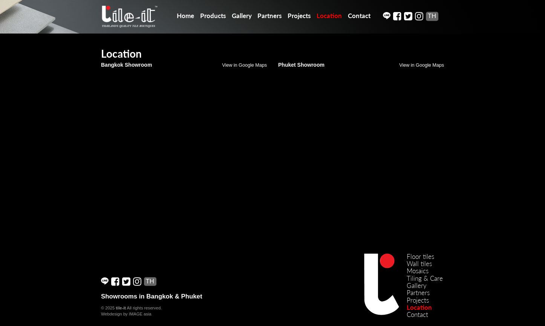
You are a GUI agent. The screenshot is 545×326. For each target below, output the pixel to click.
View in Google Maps (244, 65)
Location (329, 16)
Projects (299, 16)
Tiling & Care (425, 278)
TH (432, 16)
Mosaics (418, 270)
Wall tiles (419, 263)
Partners (269, 16)
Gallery (242, 16)
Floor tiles (420, 256)
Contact (359, 16)
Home (185, 16)
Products (213, 16)
